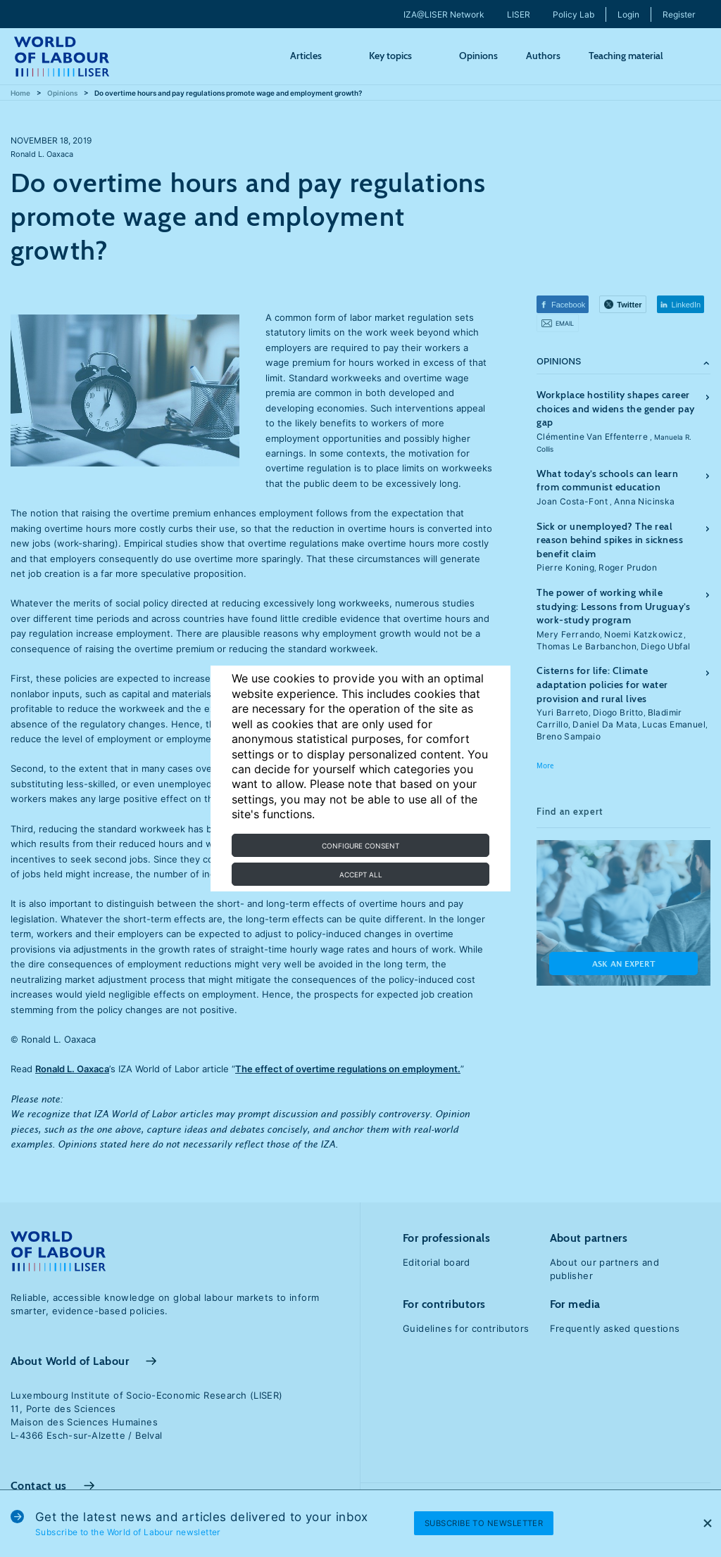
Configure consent (360, 845)
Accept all (360, 874)
